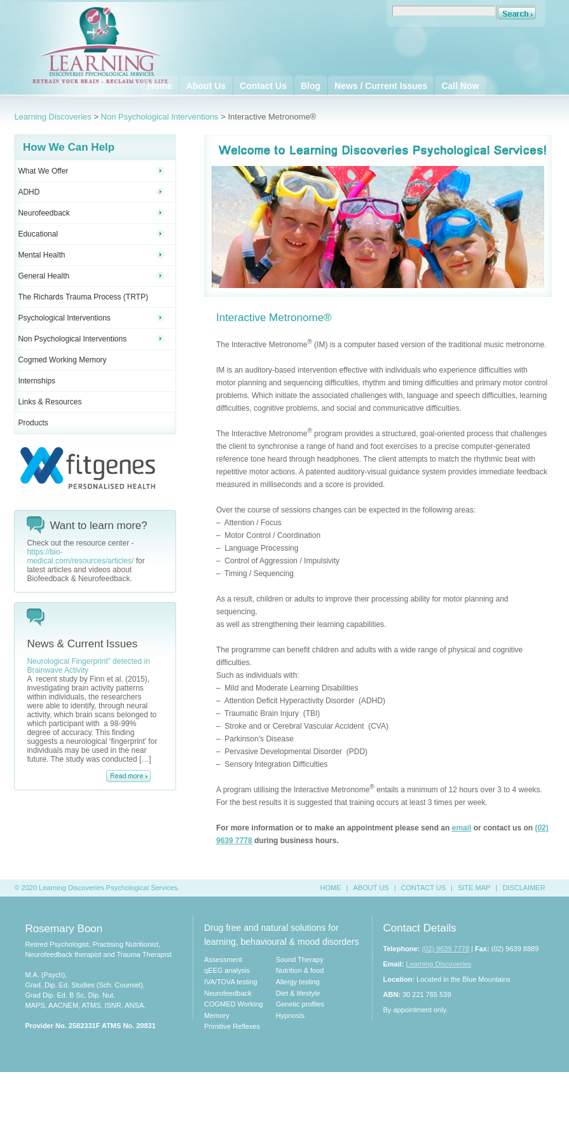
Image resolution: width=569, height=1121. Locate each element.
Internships (36, 380)
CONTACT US (423, 887)
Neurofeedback (90, 213)
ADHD (90, 192)
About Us (206, 86)
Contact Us (263, 86)
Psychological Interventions (90, 317)
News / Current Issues (380, 86)
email (462, 827)
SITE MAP (474, 887)
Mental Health (90, 255)
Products (33, 422)
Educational (90, 234)
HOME (330, 887)
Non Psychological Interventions (160, 116)
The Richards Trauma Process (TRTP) (83, 296)
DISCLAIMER (523, 887)
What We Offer (90, 171)
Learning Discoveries (52, 116)
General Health (90, 276)
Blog (310, 86)
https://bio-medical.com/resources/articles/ (80, 556)
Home (159, 86)
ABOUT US (371, 887)
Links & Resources (49, 401)
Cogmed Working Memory (62, 359)
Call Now (460, 86)
